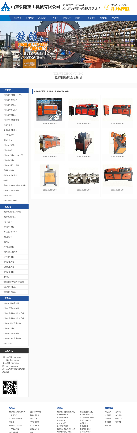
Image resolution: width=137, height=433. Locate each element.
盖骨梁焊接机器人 (10, 130)
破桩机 (6, 180)
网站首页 (17, 18)
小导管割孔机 (9, 272)
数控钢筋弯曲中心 (10, 110)
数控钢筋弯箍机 (10, 115)
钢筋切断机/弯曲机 (11, 200)
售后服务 (104, 18)
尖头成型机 (8, 222)
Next (135, 43)
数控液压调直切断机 (11, 190)
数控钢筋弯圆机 (10, 145)
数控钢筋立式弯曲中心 (12, 338)
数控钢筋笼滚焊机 (10, 100)
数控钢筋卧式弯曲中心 (12, 323)
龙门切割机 (8, 237)
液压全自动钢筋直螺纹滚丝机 (15, 185)
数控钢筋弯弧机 (10, 292)
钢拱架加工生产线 (10, 252)
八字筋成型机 (9, 247)
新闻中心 (79, 18)
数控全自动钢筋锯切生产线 (14, 313)
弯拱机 (6, 242)
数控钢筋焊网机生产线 (12, 212)
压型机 (6, 277)
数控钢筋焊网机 (10, 217)
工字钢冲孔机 (9, 257)
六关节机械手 (9, 135)
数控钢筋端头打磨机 (11, 165)
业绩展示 (67, 18)
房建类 (8, 298)
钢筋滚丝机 (8, 343)
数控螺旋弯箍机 (10, 160)
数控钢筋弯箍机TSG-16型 (13, 155)
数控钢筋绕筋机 (10, 105)
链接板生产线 (9, 267)
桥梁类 (8, 90)
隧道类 (8, 207)
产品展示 (42, 18)
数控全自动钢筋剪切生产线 (14, 318)
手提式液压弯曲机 (10, 175)
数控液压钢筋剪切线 (11, 120)
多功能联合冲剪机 (10, 232)
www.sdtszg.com (12, 366)
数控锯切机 (8, 150)
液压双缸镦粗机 (10, 170)
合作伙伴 (54, 18)
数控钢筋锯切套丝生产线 (13, 95)
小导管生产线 (9, 262)
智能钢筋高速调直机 (11, 303)
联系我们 (116, 18)
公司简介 (30, 18)
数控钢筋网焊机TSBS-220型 (14, 282)
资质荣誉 (91, 18)
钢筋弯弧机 (8, 195)
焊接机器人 (8, 140)
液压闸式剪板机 (10, 287)
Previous (2, 43)
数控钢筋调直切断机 (11, 333)
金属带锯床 (8, 125)
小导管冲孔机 (9, 227)
